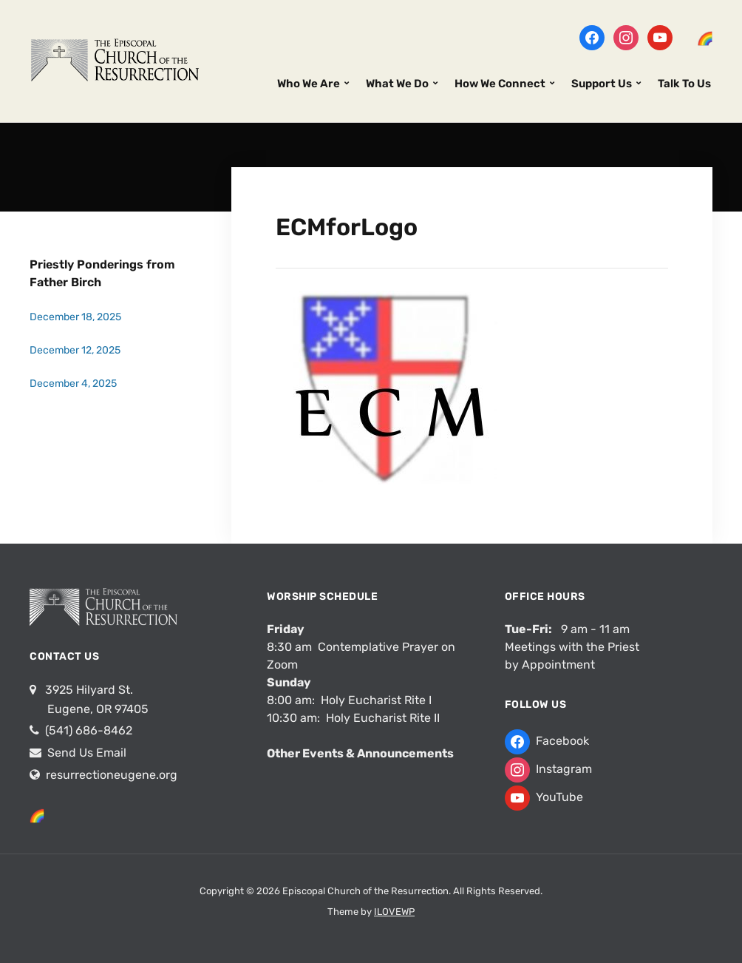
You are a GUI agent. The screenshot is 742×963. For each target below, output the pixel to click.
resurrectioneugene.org (111, 775)
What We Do (397, 83)
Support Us (601, 83)
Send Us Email (85, 753)
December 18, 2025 (75, 317)
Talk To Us (684, 83)
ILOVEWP (394, 911)
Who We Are (308, 83)
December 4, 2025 (73, 383)
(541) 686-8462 (87, 730)
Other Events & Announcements (360, 753)
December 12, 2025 (75, 350)
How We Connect (500, 83)
